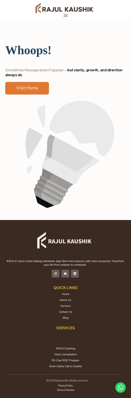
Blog (65, 318)
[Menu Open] (65, 15)
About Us (65, 300)
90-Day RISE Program (65, 360)
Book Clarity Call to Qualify (65, 366)
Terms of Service (65, 389)
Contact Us (65, 312)
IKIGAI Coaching (65, 348)
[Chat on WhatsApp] (120, 387)
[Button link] (27, 88)
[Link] (56, 274)
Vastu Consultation (65, 354)
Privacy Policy (65, 385)
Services (65, 306)
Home (65, 294)
